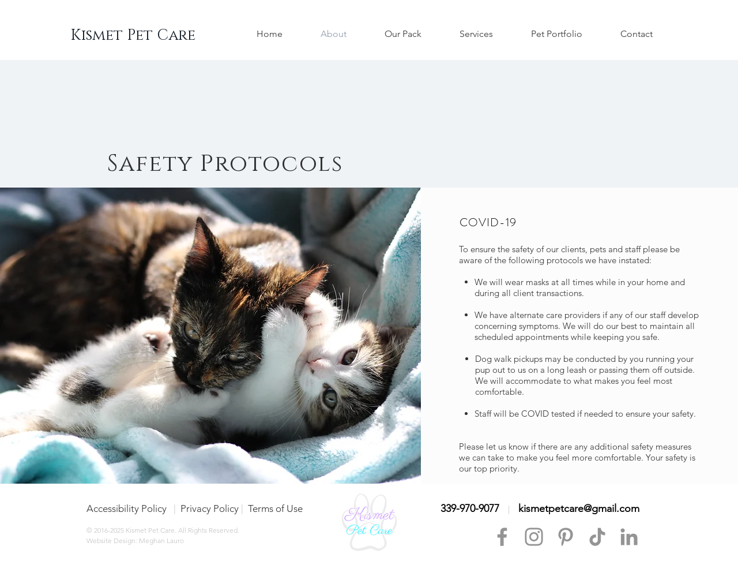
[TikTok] (597, 537)
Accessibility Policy (127, 508)
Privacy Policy (209, 508)
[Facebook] (502, 537)
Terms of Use (275, 508)
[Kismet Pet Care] (132, 35)
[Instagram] (534, 537)
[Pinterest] (566, 537)
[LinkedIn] (629, 537)
